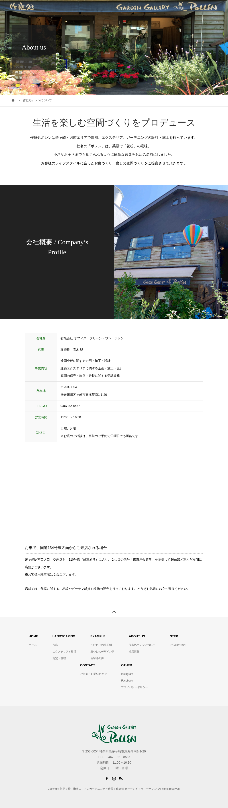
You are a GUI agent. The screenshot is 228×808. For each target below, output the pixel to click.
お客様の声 (97, 658)
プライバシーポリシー (134, 687)
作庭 (55, 644)
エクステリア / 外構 (64, 651)
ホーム (33, 644)
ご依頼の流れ (178, 644)
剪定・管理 (59, 658)
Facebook (127, 680)
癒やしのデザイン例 (102, 651)
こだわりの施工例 (101, 644)
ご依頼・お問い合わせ (93, 673)
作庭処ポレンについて (142, 644)
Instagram (127, 673)
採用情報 (134, 651)
